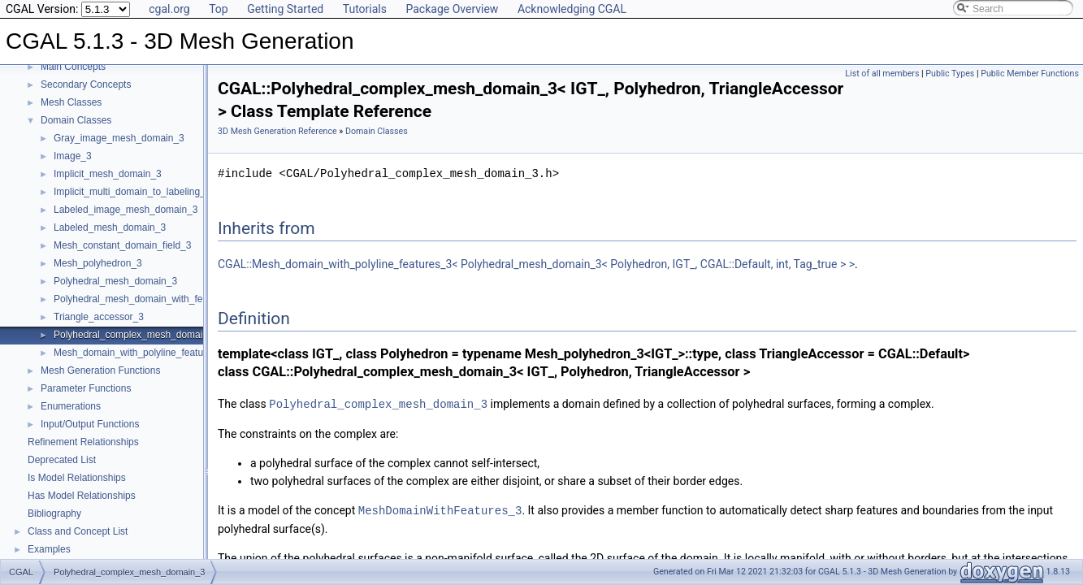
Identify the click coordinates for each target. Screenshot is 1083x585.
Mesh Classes (71, 102)
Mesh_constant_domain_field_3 (122, 245)
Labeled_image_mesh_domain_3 (125, 209)
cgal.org (169, 8)
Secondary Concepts (86, 84)
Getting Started (285, 8)
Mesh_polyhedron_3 (98, 263)
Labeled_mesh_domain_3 (110, 227)
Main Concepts (73, 66)
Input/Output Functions (90, 424)
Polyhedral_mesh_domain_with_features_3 (147, 299)
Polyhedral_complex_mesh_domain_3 (136, 334)
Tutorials (365, 8)
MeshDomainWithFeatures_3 (440, 509)
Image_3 (73, 156)
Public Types (949, 73)
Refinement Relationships (83, 442)
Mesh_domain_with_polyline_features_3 (140, 352)
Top (218, 8)
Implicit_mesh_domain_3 (108, 174)
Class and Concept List (78, 531)
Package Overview (451, 8)
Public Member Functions (1030, 73)
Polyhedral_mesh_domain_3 (115, 281)
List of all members (882, 73)
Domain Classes (76, 120)
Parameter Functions (86, 388)
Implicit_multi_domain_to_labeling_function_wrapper (167, 191)
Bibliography (54, 513)
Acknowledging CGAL (572, 8)
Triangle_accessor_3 (99, 317)
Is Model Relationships (77, 477)
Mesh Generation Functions (100, 370)
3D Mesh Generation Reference (277, 131)
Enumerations (71, 406)
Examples (49, 549)
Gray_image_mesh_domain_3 (119, 138)
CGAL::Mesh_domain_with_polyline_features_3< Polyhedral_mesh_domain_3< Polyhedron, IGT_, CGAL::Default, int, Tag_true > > (536, 264)
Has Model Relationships (82, 495)
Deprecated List (62, 460)
